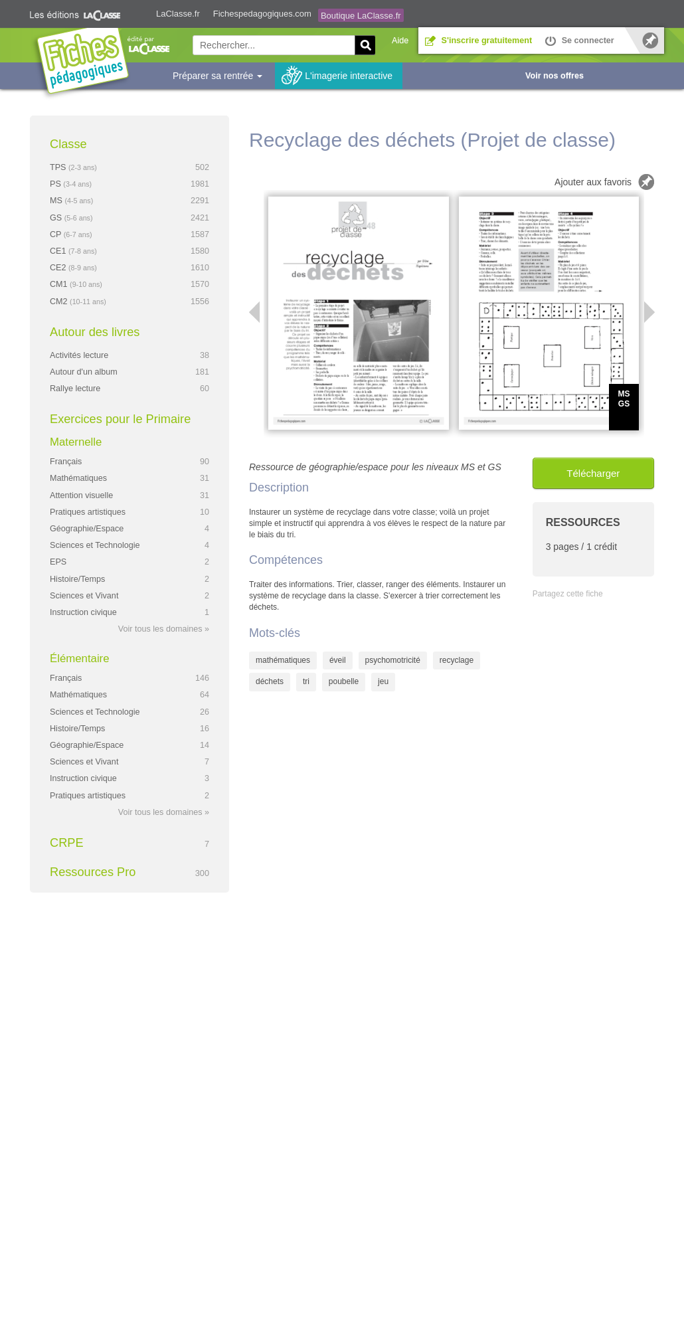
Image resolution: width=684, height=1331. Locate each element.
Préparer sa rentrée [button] (217, 75)
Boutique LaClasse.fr (361, 16)
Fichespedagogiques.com (262, 14)
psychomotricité (392, 660)
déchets (270, 681)
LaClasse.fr (178, 14)
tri (306, 681)
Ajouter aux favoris (593, 182)
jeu (383, 681)
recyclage (456, 660)
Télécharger (593, 473)
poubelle (344, 681)
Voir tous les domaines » (163, 629)
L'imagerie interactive (348, 75)
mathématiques (283, 660)
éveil (337, 660)
